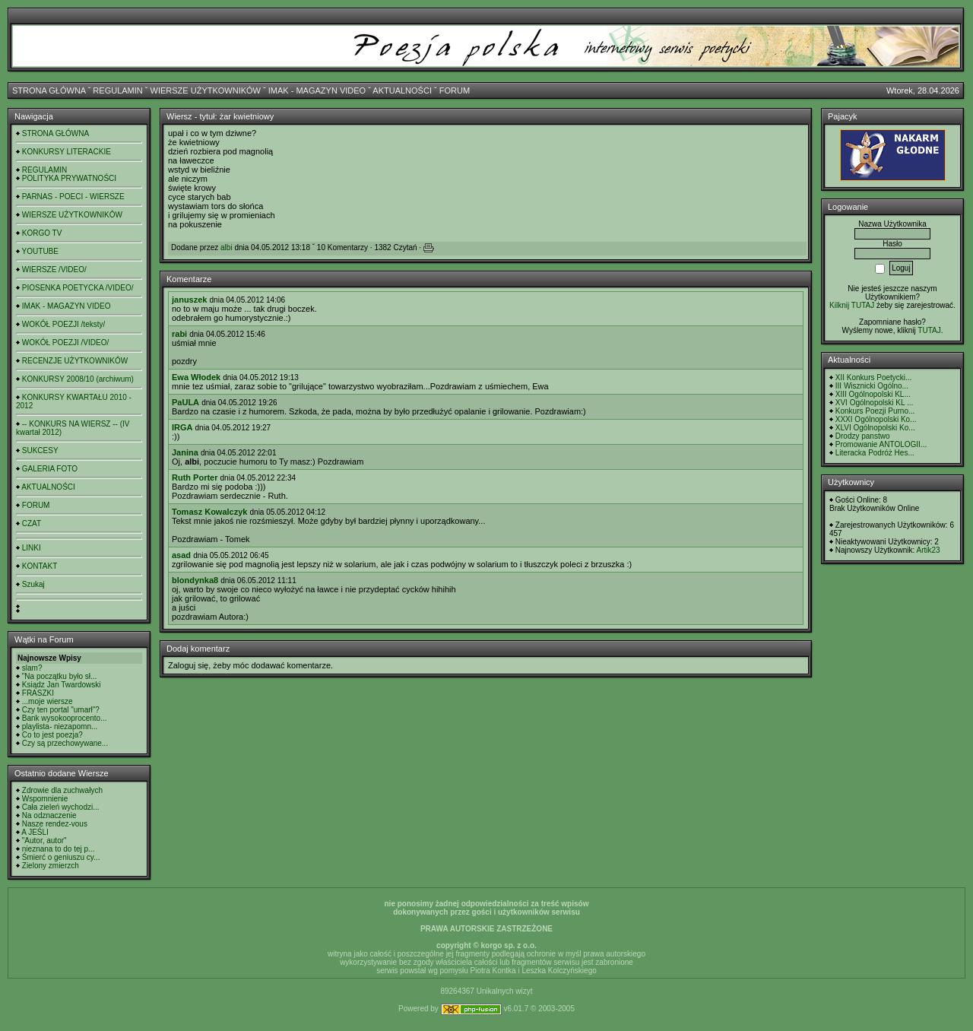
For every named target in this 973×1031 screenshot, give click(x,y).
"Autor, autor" (44, 840)
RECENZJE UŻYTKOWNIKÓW (75, 361)
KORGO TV (42, 233)
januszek (189, 299)
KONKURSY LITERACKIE (66, 152)
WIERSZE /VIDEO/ (54, 269)
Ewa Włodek (196, 377)
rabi (179, 333)
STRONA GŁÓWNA (49, 90)
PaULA (185, 402)
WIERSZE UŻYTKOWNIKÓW (206, 90)
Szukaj (33, 584)
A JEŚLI (35, 832)
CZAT (31, 523)
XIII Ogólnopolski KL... (873, 394)
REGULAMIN (117, 90)
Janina (185, 452)
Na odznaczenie (49, 815)
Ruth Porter (195, 477)
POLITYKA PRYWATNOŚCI (69, 178)
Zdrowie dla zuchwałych (62, 790)
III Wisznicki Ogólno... (871, 386)
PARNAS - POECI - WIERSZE (73, 196)
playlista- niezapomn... (60, 726)
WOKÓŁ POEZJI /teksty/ (63, 324)
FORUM (454, 90)
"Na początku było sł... (59, 676)
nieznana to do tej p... (58, 849)
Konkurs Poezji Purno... (875, 411)
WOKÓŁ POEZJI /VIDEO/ (65, 342)
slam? (32, 668)
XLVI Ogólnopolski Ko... (875, 428)
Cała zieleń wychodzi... (61, 807)
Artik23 (928, 550)
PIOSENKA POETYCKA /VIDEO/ (78, 288)
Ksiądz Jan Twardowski (61, 684)
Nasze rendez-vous (54, 824)
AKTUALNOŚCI (402, 90)
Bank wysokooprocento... (64, 718)
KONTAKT (39, 566)
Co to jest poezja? (52, 735)
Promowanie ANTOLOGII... (881, 444)
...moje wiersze (47, 701)
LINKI (31, 548)
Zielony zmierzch (50, 865)
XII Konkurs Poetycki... (873, 377)
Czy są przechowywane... (65, 743)
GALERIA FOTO (50, 469)
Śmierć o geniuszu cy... (61, 857)
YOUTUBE (40, 251)
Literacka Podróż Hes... (874, 453)
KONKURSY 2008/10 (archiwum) (78, 379)
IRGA (182, 427)
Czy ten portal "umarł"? (61, 710)
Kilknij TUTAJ (851, 305)
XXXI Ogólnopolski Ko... (876, 419)
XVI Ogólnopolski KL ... (874, 402)
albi (226, 247)
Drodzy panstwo (862, 436)
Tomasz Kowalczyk (209, 511)
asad (181, 555)
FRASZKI (38, 693)
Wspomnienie (45, 799)
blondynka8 (195, 580)
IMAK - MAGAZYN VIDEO (317, 90)
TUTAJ (929, 330)
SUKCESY (40, 450)
